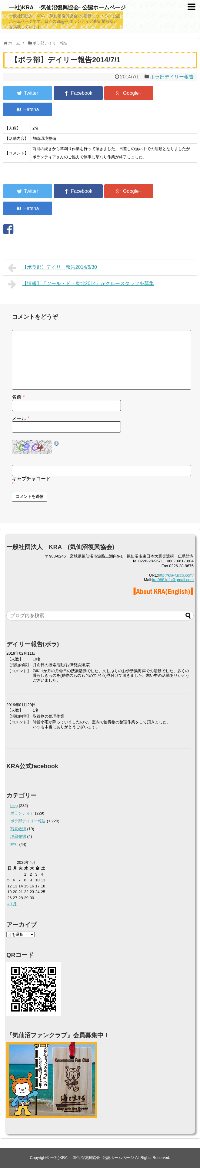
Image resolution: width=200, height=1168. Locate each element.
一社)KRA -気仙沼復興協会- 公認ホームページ (67, 7)
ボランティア (22, 813)
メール (21, 418)
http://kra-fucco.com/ (176, 575)
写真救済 (18, 829)
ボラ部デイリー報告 (172, 76)
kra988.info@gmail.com (173, 579)
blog (14, 805)
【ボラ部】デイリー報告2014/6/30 (52, 268)
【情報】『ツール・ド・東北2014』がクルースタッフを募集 (81, 284)
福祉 (14, 844)
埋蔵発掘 (18, 836)
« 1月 (12, 904)
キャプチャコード (31, 478)
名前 (18, 397)
